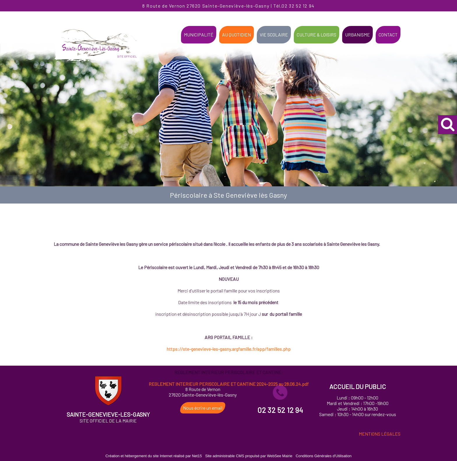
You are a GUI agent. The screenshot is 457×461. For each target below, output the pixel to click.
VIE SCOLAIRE (274, 34)
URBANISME (357, 34)
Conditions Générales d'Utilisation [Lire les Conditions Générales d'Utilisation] (324, 456)
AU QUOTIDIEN (236, 34)
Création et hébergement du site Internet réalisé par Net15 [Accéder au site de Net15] (154, 456)
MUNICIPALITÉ (198, 34)
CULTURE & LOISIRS (316, 34)
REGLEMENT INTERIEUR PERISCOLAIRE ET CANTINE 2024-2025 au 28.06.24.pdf (229, 423)
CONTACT (388, 34)
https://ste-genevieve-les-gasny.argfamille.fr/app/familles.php (229, 388)
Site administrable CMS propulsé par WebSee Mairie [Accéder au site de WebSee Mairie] (248, 456)
